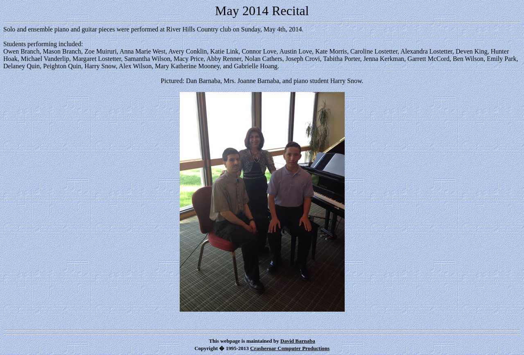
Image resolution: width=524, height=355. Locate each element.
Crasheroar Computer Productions (290, 348)
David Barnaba (297, 341)
